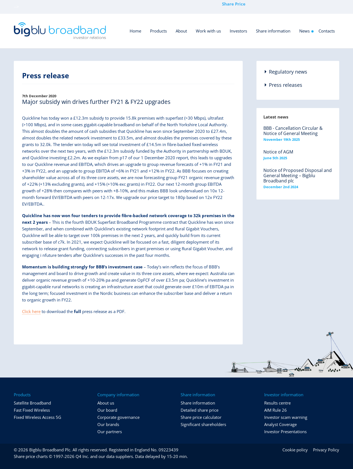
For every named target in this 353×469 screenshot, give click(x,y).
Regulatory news (288, 71)
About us (105, 403)
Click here (31, 311)
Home (135, 31)
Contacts (327, 31)
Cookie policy (295, 449)
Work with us (208, 31)
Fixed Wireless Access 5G (37, 417)
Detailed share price (199, 410)
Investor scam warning (285, 417)
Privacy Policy (326, 449)
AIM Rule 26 (275, 410)
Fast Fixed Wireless (32, 410)
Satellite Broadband (32, 403)
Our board (107, 410)
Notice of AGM (278, 152)
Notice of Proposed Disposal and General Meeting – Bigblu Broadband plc (297, 175)
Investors (238, 31)
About (181, 31)
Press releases (285, 85)
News (304, 31)
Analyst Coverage (280, 424)
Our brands (108, 424)
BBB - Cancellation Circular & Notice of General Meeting (293, 130)
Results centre (277, 403)
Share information (273, 31)
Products (158, 31)
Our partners (109, 431)
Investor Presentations (285, 431)
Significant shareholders (203, 424)
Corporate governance (118, 417)
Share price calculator (201, 417)
